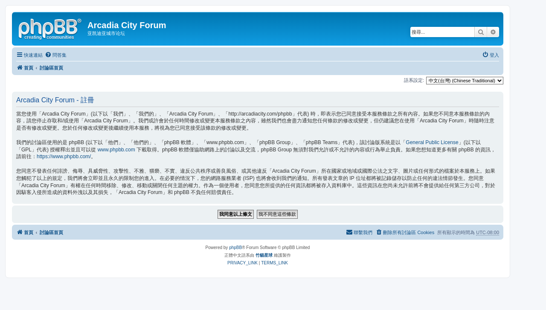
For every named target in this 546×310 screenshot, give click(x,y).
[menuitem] (56, 55)
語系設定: (414, 80)
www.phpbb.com (116, 150)
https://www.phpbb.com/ (64, 156)
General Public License (432, 142)
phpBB (235, 247)
